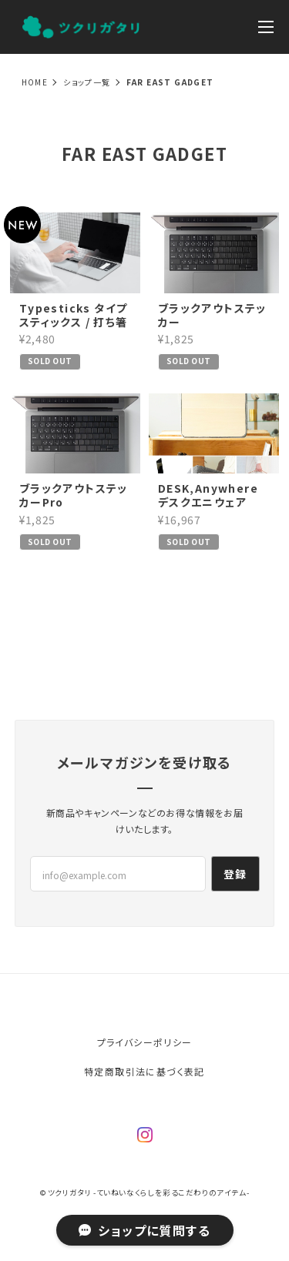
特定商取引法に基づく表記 (144, 1071)
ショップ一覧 (86, 82)
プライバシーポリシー (145, 1042)
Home (35, 82)
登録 (235, 873)
